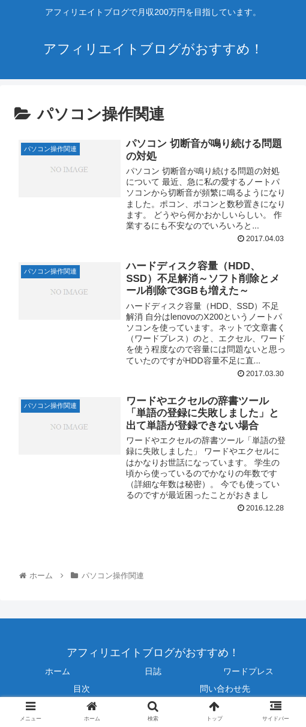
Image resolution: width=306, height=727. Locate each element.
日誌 (153, 671)
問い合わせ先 (225, 688)
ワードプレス (248, 671)
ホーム (57, 671)
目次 (81, 688)
